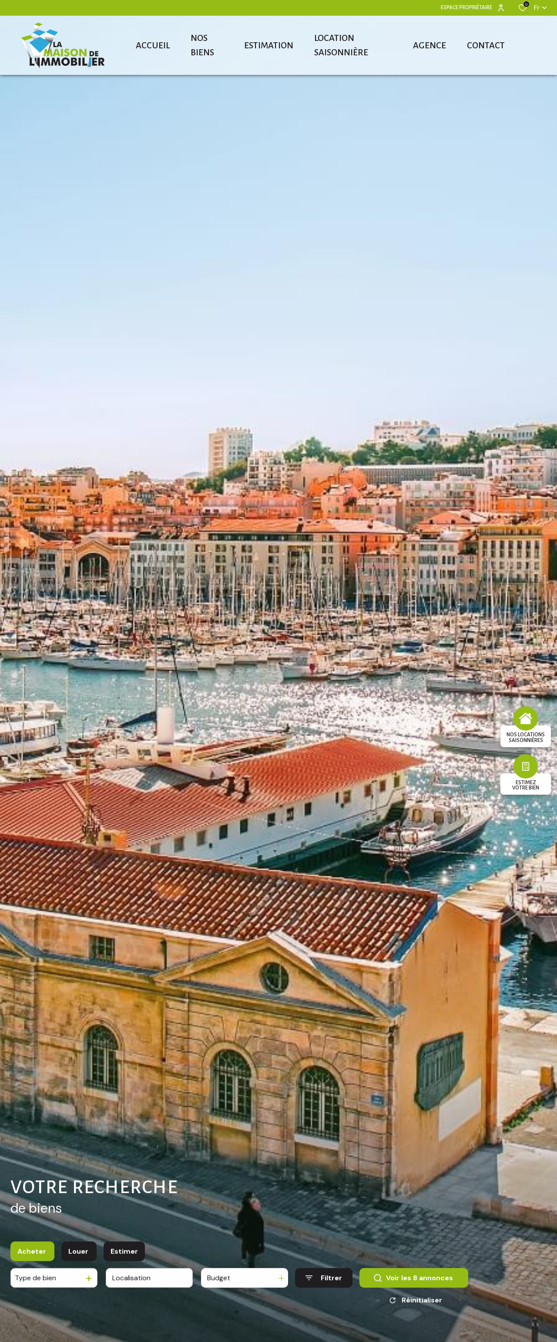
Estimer (124, 1257)
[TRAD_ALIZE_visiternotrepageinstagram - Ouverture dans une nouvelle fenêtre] (423, 7)
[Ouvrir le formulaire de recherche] (323, 1284)
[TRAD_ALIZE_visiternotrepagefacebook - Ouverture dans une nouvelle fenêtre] (411, 7)
